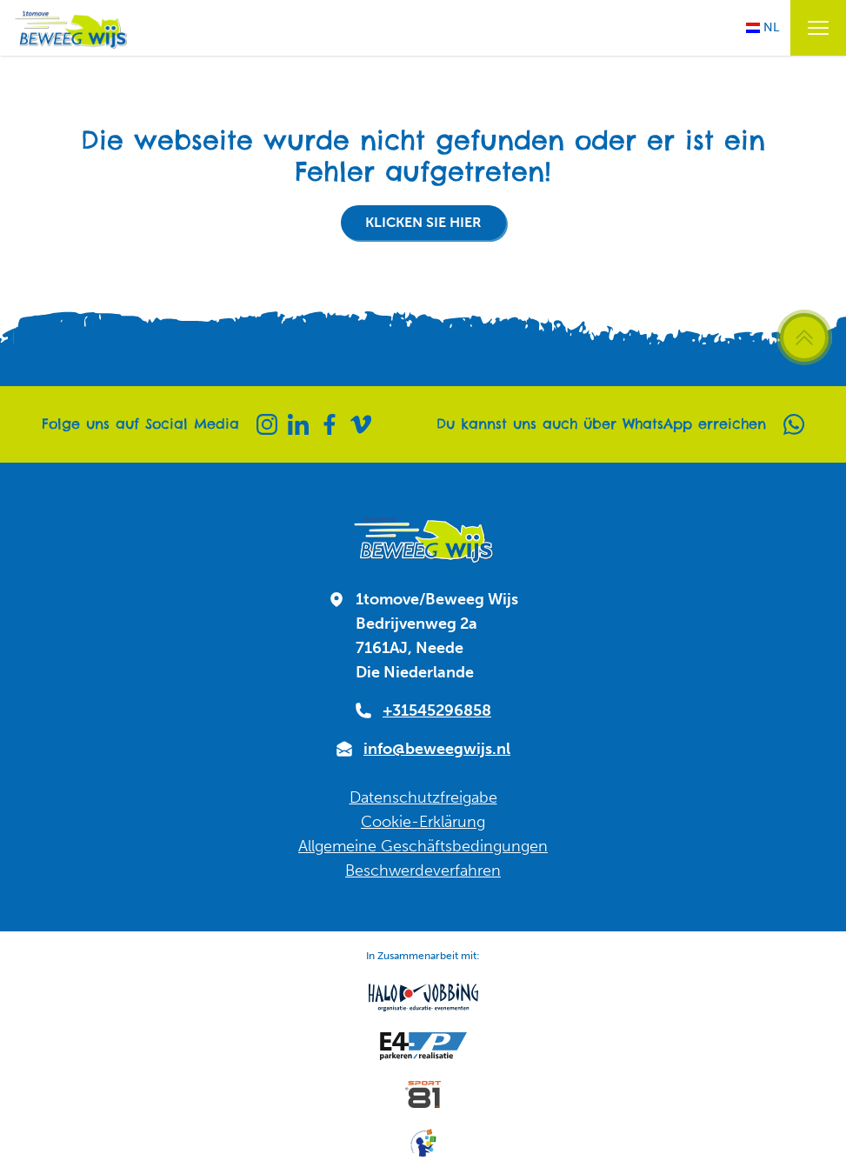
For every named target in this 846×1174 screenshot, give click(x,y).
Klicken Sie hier (423, 222)
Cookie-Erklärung (423, 821)
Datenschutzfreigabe (423, 797)
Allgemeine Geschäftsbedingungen (423, 846)
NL (762, 27)
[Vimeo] (360, 424)
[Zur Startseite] (70, 28)
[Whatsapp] (793, 424)
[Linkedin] (298, 424)
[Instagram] (266, 424)
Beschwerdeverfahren (423, 870)
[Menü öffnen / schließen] (818, 28)
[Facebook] (329, 424)
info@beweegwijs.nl (436, 748)
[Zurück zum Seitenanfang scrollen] (804, 337)
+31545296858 (437, 710)
